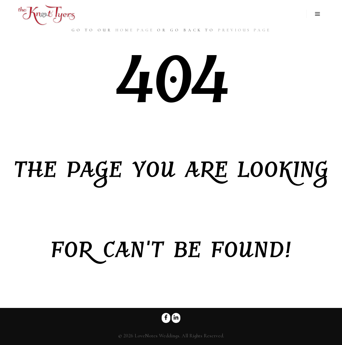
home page (134, 30)
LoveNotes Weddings (157, 336)
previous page (244, 30)
